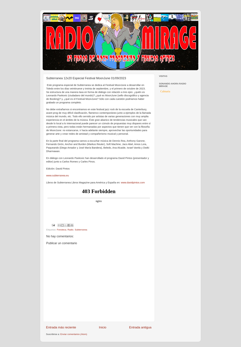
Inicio (102, 327)
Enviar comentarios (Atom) (73, 334)
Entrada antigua (140, 327)
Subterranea (81, 229)
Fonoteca (61, 229)
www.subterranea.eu (57, 175)
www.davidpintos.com (133, 182)
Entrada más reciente (61, 327)
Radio (70, 229)
